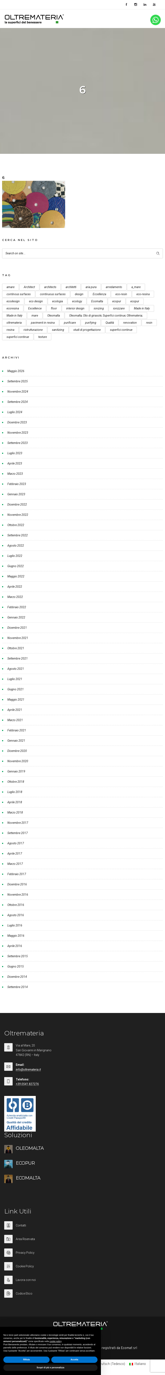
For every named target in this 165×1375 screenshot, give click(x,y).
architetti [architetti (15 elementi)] (71, 287)
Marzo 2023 (15, 473)
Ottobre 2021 (15, 648)
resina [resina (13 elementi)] (10, 329)
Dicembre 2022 (17, 504)
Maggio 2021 (15, 699)
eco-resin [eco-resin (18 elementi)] (121, 294)
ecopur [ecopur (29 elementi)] (116, 301)
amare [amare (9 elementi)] (11, 287)
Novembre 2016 (17, 894)
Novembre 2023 (17, 432)
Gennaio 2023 (16, 494)
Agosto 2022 (15, 545)
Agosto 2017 (15, 843)
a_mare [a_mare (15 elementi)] (136, 287)
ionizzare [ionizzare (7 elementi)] (119, 308)
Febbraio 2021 (16, 730)
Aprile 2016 (14, 946)
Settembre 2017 (17, 833)
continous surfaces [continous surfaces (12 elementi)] (19, 294)
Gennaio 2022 (16, 617)
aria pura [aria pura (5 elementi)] (91, 287)
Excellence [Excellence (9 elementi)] (35, 308)
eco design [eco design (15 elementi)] (36, 301)
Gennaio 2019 (16, 771)
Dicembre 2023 (17, 422)
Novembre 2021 (17, 638)
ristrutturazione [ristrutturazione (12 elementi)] (33, 329)
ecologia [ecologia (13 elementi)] (57, 301)
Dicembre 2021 (17, 627)
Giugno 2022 (15, 566)
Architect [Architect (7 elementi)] (29, 287)
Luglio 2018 (14, 792)
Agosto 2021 (15, 668)
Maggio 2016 (15, 935)
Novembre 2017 (17, 822)
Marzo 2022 (15, 597)
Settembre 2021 (17, 658)
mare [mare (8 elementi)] (35, 315)
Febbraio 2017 (16, 874)
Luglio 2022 (14, 556)
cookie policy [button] (56, 1341)
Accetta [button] (74, 1359)
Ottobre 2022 (15, 525)
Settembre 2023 (17, 443)
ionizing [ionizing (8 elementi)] (99, 308)
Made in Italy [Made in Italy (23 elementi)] (14, 315)
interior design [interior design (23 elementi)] (75, 308)
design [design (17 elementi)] (79, 294)
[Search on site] (82, 253)
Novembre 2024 (17, 391)
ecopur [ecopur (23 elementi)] (134, 301)
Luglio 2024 (14, 412)
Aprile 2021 (14, 709)
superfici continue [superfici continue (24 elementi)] (121, 329)
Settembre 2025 (17, 381)
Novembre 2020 (17, 761)
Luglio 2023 (14, 453)
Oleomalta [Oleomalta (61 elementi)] (53, 315)
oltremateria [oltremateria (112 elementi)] (14, 322)
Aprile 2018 (14, 802)
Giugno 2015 (15, 966)
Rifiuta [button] (26, 1359)
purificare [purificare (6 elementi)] (70, 322)
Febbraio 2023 (16, 484)
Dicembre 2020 (17, 751)
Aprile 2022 (14, 586)
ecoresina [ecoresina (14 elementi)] (13, 308)
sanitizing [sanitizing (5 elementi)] (58, 329)
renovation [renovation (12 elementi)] (130, 322)
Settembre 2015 (17, 956)
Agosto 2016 (15, 915)
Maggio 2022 (15, 576)
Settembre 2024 (17, 402)
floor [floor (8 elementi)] (54, 308)
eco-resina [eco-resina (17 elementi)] (143, 294)
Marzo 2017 (15, 863)
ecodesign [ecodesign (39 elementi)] (13, 301)
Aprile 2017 (14, 853)
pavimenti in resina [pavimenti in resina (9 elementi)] (43, 322)
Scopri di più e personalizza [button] (50, 1367)
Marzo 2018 (15, 812)
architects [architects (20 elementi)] (50, 287)
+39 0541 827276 (27, 1084)
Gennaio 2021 (16, 740)
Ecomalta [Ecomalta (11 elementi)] (97, 301)
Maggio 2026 (15, 371)
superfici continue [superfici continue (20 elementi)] (18, 337)
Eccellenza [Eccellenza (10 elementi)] (99, 294)
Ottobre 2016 (15, 905)
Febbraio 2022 (16, 607)
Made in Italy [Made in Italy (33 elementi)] (142, 308)
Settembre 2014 (17, 987)
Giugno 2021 (15, 689)
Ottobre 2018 (15, 781)
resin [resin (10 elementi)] (149, 322)
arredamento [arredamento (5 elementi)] (114, 287)
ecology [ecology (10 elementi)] (77, 301)
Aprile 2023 (14, 463)
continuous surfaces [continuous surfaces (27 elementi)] (53, 294)
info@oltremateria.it (28, 1069)
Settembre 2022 (17, 535)
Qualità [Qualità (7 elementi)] (110, 322)
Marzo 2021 (15, 720)
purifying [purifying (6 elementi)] (90, 322)
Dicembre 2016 (17, 884)
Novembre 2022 (17, 514)
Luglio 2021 (14, 679)
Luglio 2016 (14, 925)
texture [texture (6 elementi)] (42, 337)
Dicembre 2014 (17, 976)
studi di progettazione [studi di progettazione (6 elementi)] (87, 329)
